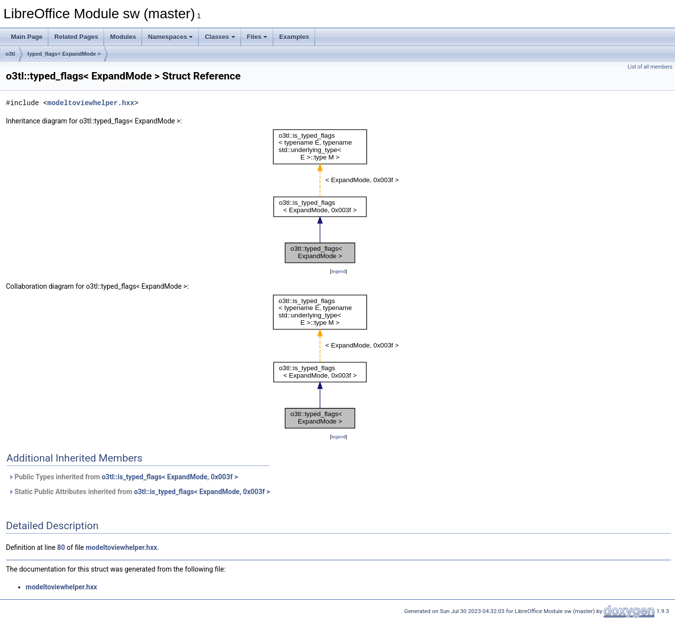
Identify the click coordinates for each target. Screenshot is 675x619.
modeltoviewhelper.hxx (90, 103)
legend (338, 271)
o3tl (10, 54)
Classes (220, 36)
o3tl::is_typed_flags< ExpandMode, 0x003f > (170, 477)
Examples (294, 36)
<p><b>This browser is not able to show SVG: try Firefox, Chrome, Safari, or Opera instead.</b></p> (339, 196)
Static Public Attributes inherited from (139, 492)
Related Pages (76, 36)
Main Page (26, 36)
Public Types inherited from (123, 477)
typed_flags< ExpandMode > (64, 54)
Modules (123, 36)
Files (257, 36)
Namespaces (170, 36)
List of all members (650, 67)
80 (61, 547)
